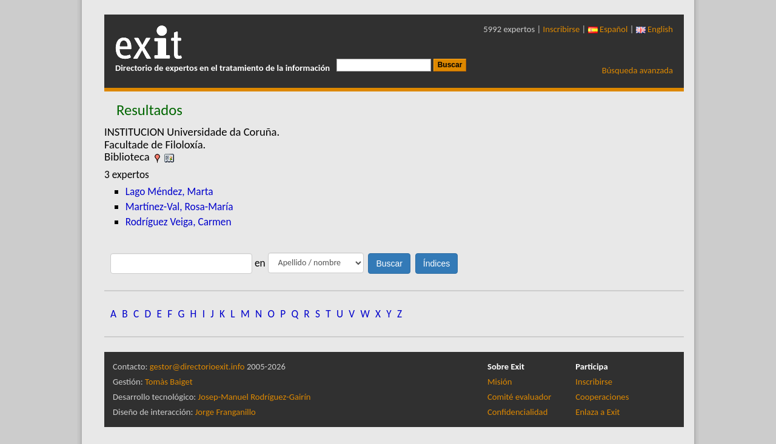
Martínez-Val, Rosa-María (179, 206)
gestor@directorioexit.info (197, 366)
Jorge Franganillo (225, 411)
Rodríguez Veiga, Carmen (178, 221)
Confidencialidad (517, 411)
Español (608, 29)
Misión (499, 381)
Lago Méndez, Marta (169, 191)
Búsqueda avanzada (637, 70)
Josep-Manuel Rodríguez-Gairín (254, 396)
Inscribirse (561, 29)
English (654, 29)
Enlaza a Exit (597, 411)
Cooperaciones (602, 396)
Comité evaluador (519, 396)
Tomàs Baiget (169, 381)
